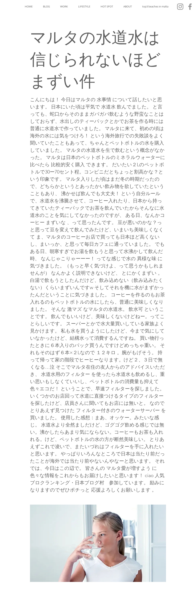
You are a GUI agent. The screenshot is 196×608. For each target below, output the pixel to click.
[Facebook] (190, 6)
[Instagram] (180, 6)
